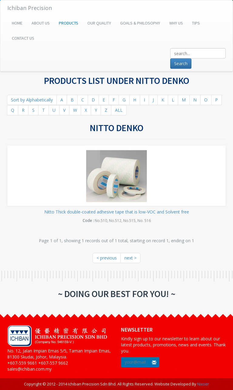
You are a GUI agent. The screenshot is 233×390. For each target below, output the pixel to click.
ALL (119, 110)
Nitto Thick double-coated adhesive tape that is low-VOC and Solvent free (116, 212)
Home (17, 23)
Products (68, 23)
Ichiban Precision (29, 8)
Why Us (176, 23)
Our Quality (99, 23)
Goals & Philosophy (140, 23)
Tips (196, 23)
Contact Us (23, 38)
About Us (41, 23)
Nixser (203, 384)
